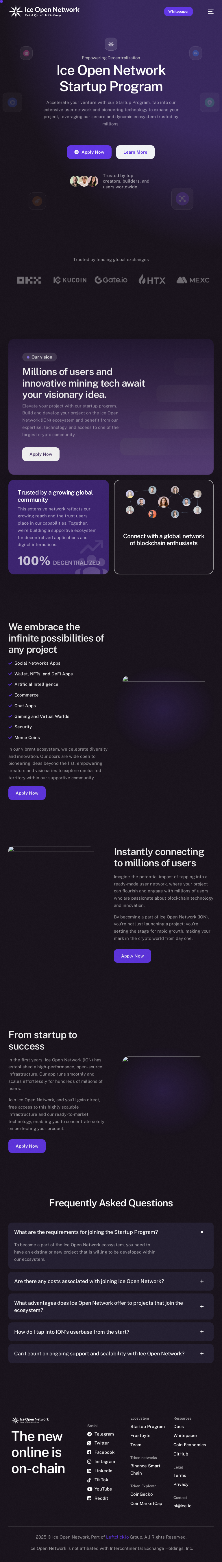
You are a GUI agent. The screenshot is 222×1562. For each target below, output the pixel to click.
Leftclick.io (118, 1537)
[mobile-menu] (208, 11)
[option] (3, 1550)
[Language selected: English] (105, 1553)
